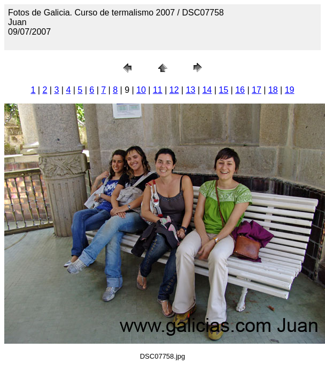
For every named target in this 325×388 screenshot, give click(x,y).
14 (207, 89)
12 (174, 89)
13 (191, 89)
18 (273, 89)
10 (141, 89)
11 (157, 89)
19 (290, 89)
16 (240, 89)
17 (256, 89)
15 (223, 89)
